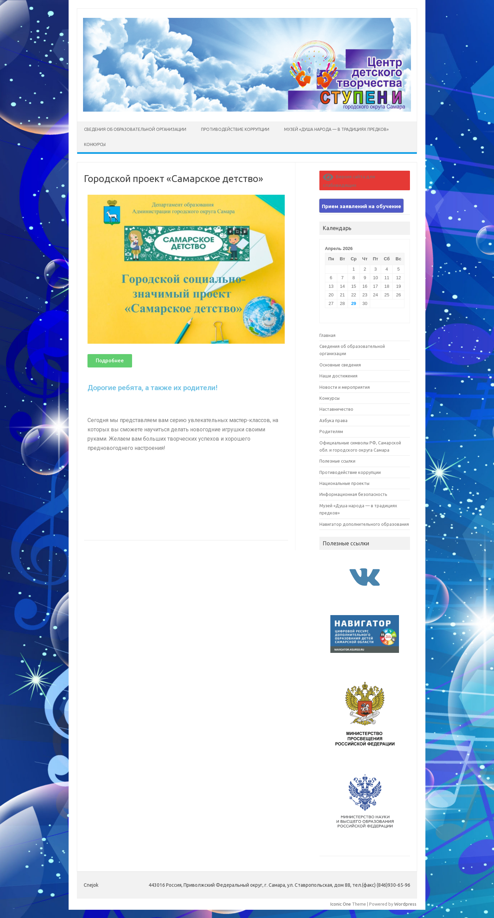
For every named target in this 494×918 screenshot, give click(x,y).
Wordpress (405, 904)
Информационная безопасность (353, 494)
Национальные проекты (344, 483)
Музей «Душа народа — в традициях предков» (336, 129)
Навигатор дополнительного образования (364, 524)
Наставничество (336, 409)
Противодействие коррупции (235, 129)
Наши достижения (338, 375)
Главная (327, 335)
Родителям (331, 431)
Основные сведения (340, 364)
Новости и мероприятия (344, 387)
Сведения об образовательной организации (135, 129)
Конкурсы (95, 144)
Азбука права (333, 420)
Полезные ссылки (337, 460)
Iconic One (340, 904)
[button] (109, 360)
